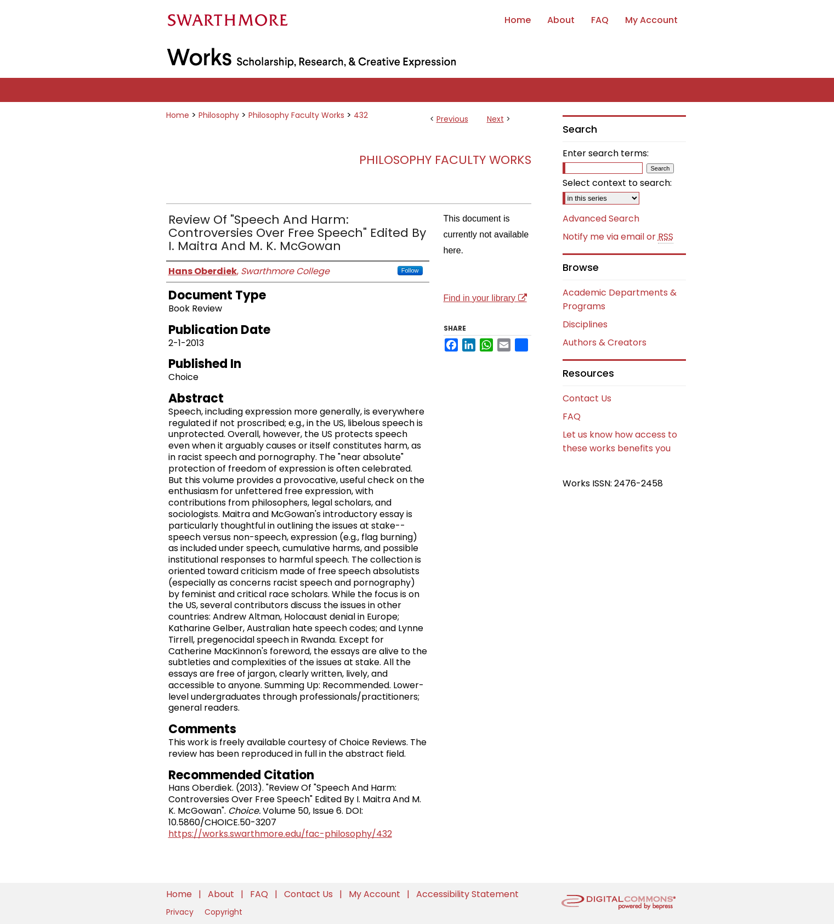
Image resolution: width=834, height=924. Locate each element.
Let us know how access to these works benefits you (620, 441)
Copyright (223, 911)
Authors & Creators (604, 342)
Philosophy (218, 115)
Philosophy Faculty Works (296, 115)
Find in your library (485, 298)
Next (495, 119)
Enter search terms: (606, 153)
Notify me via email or (618, 236)
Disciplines (585, 324)
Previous (452, 119)
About (222, 894)
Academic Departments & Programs (620, 299)
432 (361, 115)
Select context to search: (617, 183)
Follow (410, 270)
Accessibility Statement (467, 894)
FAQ (572, 416)
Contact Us (587, 398)
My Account (375, 894)
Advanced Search (601, 218)
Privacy (181, 911)
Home (177, 115)
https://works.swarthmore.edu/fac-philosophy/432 (280, 833)
